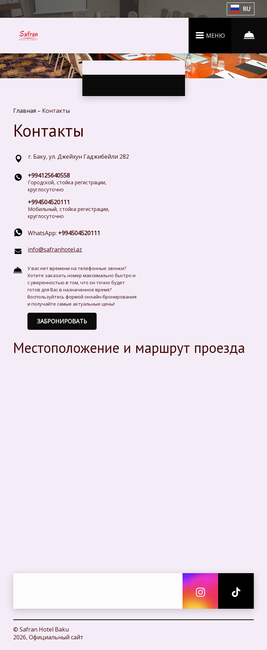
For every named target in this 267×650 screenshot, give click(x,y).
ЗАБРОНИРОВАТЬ (62, 321)
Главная (25, 111)
